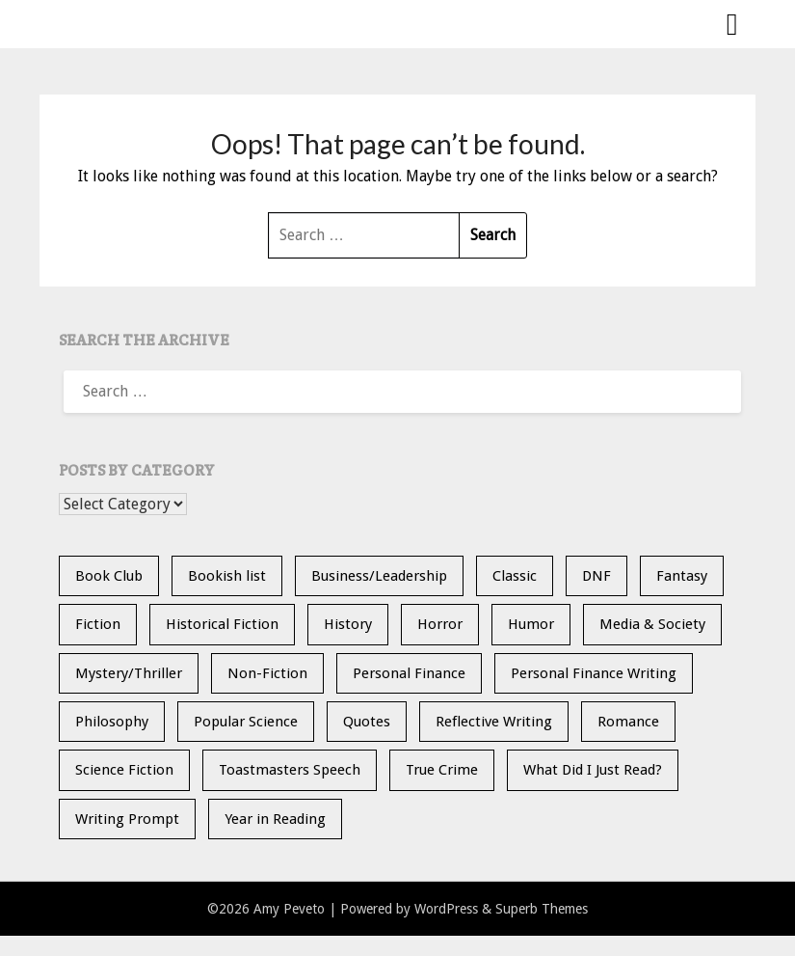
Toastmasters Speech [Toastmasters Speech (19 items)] (289, 769)
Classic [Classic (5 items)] (514, 576)
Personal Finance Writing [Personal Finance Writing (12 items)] (593, 673)
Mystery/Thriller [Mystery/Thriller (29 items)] (128, 673)
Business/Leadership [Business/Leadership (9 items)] (379, 576)
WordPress (446, 908)
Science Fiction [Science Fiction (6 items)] (124, 769)
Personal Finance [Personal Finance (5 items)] (409, 673)
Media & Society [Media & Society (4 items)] (652, 624)
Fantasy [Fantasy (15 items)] (681, 576)
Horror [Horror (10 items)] (440, 624)
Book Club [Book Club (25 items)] (109, 576)
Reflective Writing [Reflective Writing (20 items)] (494, 721)
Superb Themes (541, 908)
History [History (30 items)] (348, 624)
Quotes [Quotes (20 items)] (366, 721)
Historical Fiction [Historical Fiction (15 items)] (222, 624)
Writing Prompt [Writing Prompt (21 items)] (127, 819)
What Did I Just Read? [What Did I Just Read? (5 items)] (592, 769)
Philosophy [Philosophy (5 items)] (111, 721)
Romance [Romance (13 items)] (628, 721)
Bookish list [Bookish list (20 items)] (227, 576)
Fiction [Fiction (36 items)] (97, 624)
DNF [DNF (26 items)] (596, 576)
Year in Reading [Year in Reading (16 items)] (275, 819)
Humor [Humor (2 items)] (531, 624)
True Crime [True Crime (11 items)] (442, 769)
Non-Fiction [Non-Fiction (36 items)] (267, 673)
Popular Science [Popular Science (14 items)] (246, 721)
